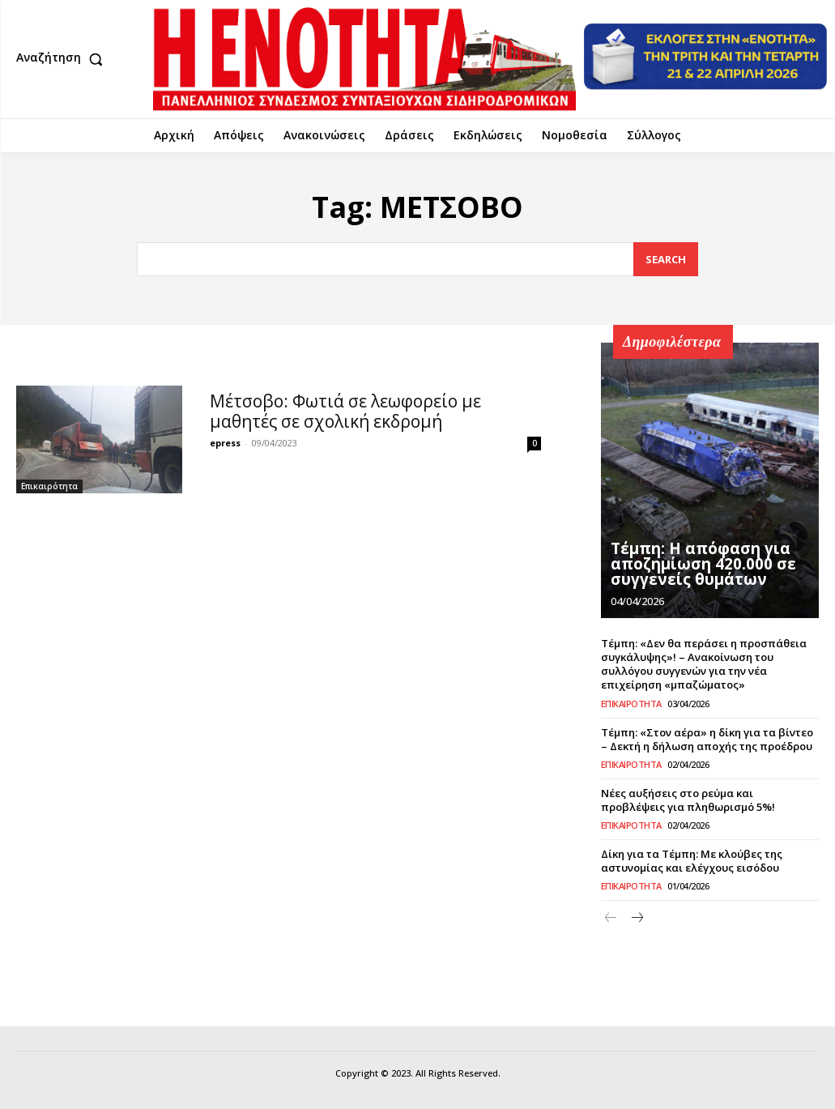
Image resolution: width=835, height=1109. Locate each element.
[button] (63, 59)
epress (225, 443)
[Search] (665, 259)
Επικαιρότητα (49, 486)
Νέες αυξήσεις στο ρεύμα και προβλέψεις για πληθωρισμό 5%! (710, 799)
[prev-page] (611, 917)
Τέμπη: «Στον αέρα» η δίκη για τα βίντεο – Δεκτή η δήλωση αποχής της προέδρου (707, 738)
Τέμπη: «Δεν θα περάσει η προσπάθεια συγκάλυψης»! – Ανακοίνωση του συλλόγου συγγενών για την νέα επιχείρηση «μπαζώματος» (704, 664)
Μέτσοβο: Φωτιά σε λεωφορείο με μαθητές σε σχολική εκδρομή (345, 411)
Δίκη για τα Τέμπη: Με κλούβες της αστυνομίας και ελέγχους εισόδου (691, 859)
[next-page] (637, 917)
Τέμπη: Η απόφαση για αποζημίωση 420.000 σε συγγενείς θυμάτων (696, 565)
